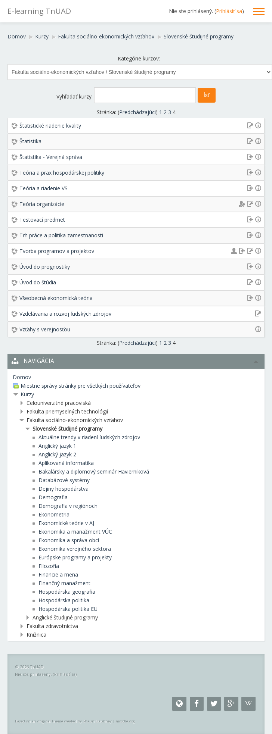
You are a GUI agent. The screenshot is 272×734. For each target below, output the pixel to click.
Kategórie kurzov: (139, 58)
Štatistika (30, 141)
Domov (16, 36)
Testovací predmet (42, 219)
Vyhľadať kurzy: (75, 96)
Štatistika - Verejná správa (50, 156)
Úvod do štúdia (37, 282)
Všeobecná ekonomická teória (56, 298)
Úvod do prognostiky (44, 266)
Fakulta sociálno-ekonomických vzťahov (106, 36)
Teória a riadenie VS (43, 188)
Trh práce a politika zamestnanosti (61, 235)
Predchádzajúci (137, 112)
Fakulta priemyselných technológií (67, 411)
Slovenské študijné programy (199, 36)
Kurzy (42, 36)
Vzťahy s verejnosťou (44, 329)
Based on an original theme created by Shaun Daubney (63, 721)
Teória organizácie (41, 203)
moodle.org (125, 721)
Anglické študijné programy (65, 617)
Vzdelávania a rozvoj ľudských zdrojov (65, 313)
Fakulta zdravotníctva (52, 626)
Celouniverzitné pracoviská (59, 402)
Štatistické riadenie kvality (50, 125)
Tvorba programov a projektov (56, 250)
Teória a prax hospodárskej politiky (61, 172)
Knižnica (36, 634)
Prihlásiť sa (229, 11)
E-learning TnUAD (39, 11)
